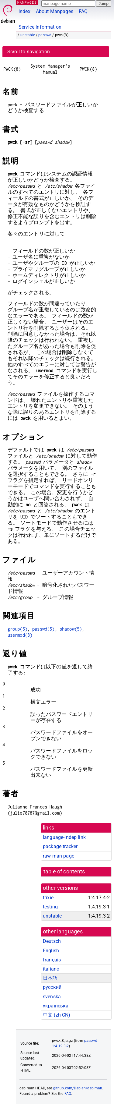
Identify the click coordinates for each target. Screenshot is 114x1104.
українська (56, 1006)
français (52, 960)
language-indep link (64, 837)
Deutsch (52, 941)
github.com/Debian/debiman (77, 1088)
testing (50, 907)
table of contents (64, 872)
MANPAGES (27, 2)
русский (52, 987)
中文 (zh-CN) (57, 1015)
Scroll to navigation (28, 52)
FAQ (83, 11)
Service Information (40, 27)
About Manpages (54, 11)
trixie (48, 898)
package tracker (60, 846)
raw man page (58, 856)
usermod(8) (20, 635)
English (51, 951)
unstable (27, 35)
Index (24, 11)
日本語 (50, 978)
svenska (52, 997)
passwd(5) (43, 629)
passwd (44, 35)
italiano (51, 969)
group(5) (17, 629)
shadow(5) (71, 629)
